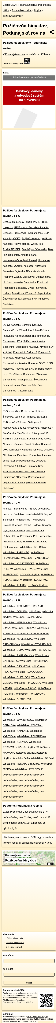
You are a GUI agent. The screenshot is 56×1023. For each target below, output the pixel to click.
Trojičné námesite (31, 238)
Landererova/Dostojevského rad (20, 260)
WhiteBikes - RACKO (25, 688)
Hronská (41, 336)
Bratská (7, 525)
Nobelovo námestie (13, 444)
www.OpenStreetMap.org (37, 1017)
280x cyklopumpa (32, 812)
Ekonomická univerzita (15, 363)
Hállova (37, 525)
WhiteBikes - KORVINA (15, 742)
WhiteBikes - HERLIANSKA (17, 622)
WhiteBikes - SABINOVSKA (27, 617)
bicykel (37, 10)
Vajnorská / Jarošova (32, 385)
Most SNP (43, 233)
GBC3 (42, 363)
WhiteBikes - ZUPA (13, 650)
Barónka (26, 325)
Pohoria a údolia (27, 5)
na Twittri (30, 995)
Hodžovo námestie (13, 282)
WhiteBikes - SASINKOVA (17, 666)
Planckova (22, 455)
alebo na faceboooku (15, 942)
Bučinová (17, 525)
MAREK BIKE (40, 222)
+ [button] (7, 135)
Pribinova (8, 277)
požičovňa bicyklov (13, 16)
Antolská (19, 336)
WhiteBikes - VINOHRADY (33, 661)
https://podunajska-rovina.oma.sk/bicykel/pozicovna (22, 202)
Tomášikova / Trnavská (24, 293)
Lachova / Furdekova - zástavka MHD (23, 514)
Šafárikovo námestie (34, 341)
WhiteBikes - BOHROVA (33, 547)
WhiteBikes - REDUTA (15, 764)
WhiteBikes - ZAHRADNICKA (18, 655)
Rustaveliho (27, 411)
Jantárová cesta (11, 385)
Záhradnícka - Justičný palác (18, 390)
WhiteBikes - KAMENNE (16, 731)
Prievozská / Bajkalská (25, 352)
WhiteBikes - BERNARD (37, 650)
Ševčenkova (40, 379)
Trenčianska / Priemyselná (31, 433)
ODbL (35, 1019)
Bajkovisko (33, 764)
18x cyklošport (33, 823)
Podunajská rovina (22, 10)
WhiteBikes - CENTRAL (29, 725)
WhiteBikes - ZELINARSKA (31, 736)
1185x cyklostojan (12, 812)
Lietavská (41, 460)
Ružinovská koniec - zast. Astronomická (24, 471)
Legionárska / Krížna (14, 482)
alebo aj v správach (14, 947)
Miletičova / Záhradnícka (28, 357)
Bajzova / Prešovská (28, 427)
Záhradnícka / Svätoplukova (17, 379)
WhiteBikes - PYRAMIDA (16, 552)
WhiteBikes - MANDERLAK (35, 558)
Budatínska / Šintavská (35, 374)
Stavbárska (30, 282)
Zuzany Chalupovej (24, 277)
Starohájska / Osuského (34, 249)
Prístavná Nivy (35, 466)
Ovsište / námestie (24, 266)
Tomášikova (15, 374)
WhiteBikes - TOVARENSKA (36, 644)
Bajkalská (42, 416)
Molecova (8, 368)
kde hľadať (8, 955)
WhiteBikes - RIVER (24, 569)
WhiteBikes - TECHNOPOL (17, 606)
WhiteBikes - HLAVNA (34, 541)
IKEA (19, 341)
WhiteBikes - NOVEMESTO (17, 639)
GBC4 (50, 363)
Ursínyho (33, 363)
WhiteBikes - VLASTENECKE (18, 563)
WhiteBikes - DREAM (42, 758)
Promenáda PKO (29, 536)
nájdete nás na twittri (14, 938)
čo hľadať (8, 969)
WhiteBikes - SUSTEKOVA (17, 699)
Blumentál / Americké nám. (22, 255)
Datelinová (8, 488)
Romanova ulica (36, 477)
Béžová (27, 525)
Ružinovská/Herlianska (22, 460)
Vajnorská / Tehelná (25, 416)
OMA (13, 5)
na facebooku (23, 993)
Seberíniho (8, 347)
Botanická (30, 336)
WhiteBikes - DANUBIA (15, 611)
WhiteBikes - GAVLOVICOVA (18, 720)
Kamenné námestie (32, 449)
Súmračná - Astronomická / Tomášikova (24, 519)
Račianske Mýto (11, 411)
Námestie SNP (29, 298)
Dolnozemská (43, 277)
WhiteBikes (35, 611)
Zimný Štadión (32, 444)
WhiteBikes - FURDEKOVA (30, 693)
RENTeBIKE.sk (11, 536)
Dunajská (46, 444)
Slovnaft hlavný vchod (38, 438)
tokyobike (8, 227)
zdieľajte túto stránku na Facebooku (20, 994)
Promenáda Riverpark (25, 233)
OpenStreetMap (24, 200)
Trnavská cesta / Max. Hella (29, 368)
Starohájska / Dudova (27, 347)
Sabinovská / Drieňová (15, 477)
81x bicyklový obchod (35, 817)
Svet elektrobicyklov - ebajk (17, 222)
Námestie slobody (35, 271)
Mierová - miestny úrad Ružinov (19, 508)
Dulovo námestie (12, 325)
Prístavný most (11, 547)
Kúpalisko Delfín (21, 758)
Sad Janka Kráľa (35, 530)
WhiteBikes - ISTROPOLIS (29, 769)
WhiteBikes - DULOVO (24, 628)
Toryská (48, 514)
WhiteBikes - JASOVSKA (27, 683)
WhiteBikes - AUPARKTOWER (32, 633)
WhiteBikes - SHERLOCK (16, 677)
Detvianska (43, 508)
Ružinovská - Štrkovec (15, 422)
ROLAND (38, 606)
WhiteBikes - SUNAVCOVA (27, 672)
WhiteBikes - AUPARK (14, 585)
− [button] (7, 140)
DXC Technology (11, 449)
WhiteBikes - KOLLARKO (33, 580)
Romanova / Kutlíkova (14, 466)
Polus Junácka (17, 530)
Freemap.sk (39, 200)
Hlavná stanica (22, 244)
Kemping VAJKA (11, 238)
